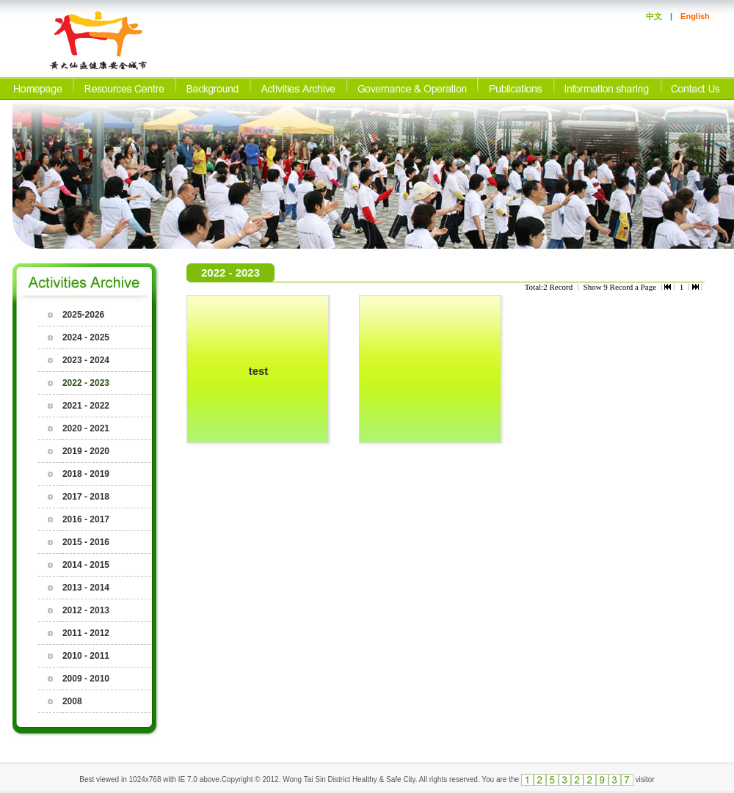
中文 (654, 16)
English (695, 16)
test (259, 371)
